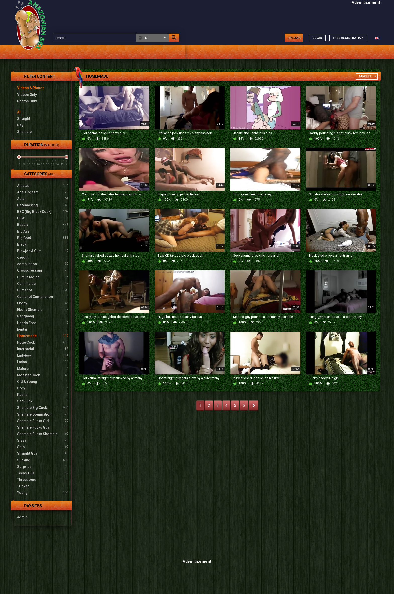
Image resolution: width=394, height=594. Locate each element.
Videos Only (27, 95)
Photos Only (27, 101)
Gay (20, 125)
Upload (294, 38)
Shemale (24, 132)
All (19, 112)
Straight (23, 119)
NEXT (253, 405)
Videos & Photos (30, 88)
